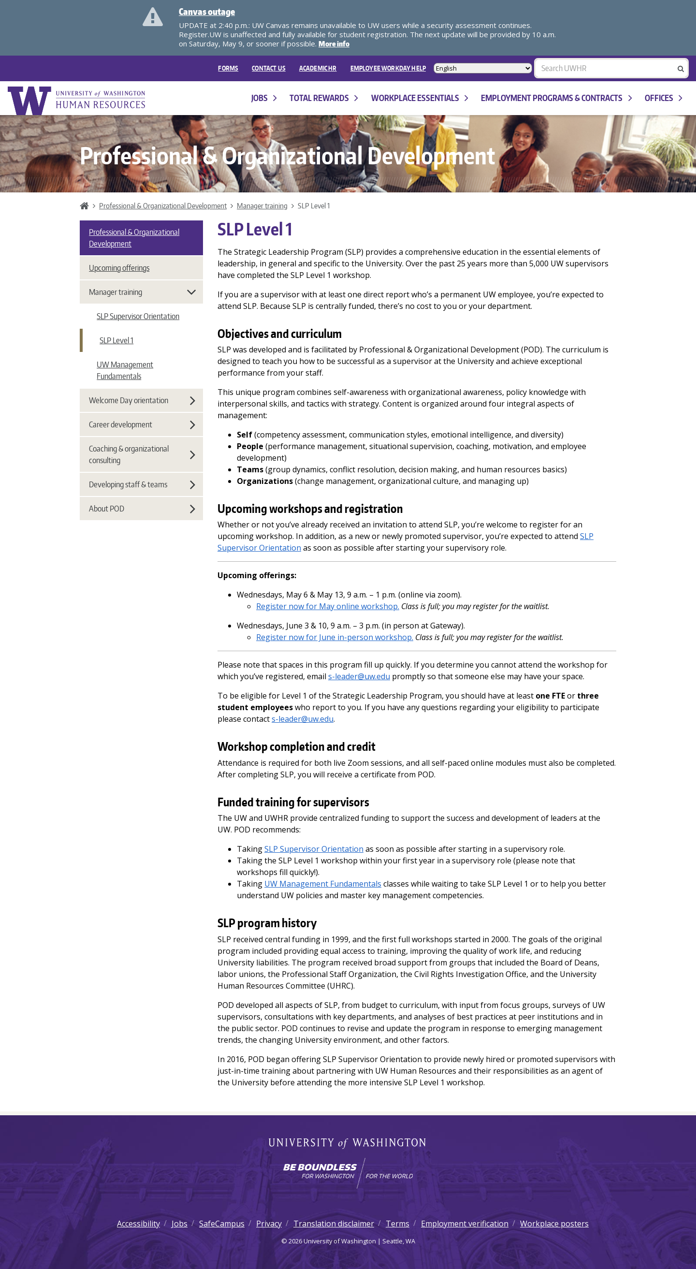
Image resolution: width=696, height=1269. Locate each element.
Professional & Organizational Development (163, 205)
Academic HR (318, 68)
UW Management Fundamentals (125, 370)
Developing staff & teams (142, 484)
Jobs (264, 98)
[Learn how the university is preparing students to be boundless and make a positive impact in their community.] (348, 1173)
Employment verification (464, 1223)
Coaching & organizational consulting (142, 454)
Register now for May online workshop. (327, 606)
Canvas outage (207, 11)
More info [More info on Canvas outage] (334, 43)
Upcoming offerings (119, 268)
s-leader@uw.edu (359, 676)
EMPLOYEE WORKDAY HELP (388, 68)
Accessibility (138, 1223)
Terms (397, 1223)
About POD (142, 508)
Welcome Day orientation (142, 400)
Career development (142, 424)
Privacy (269, 1223)
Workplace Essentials (419, 98)
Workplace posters (554, 1223)
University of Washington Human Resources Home (77, 101)
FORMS (228, 68)
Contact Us (269, 68)
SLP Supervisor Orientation (313, 849)
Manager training (262, 205)
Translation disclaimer (333, 1223)
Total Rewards (324, 98)
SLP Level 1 (116, 340)
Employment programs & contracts (556, 98)
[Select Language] (483, 68)
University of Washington (348, 1144)
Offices (663, 98)
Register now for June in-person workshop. (334, 637)
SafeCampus (222, 1223)
